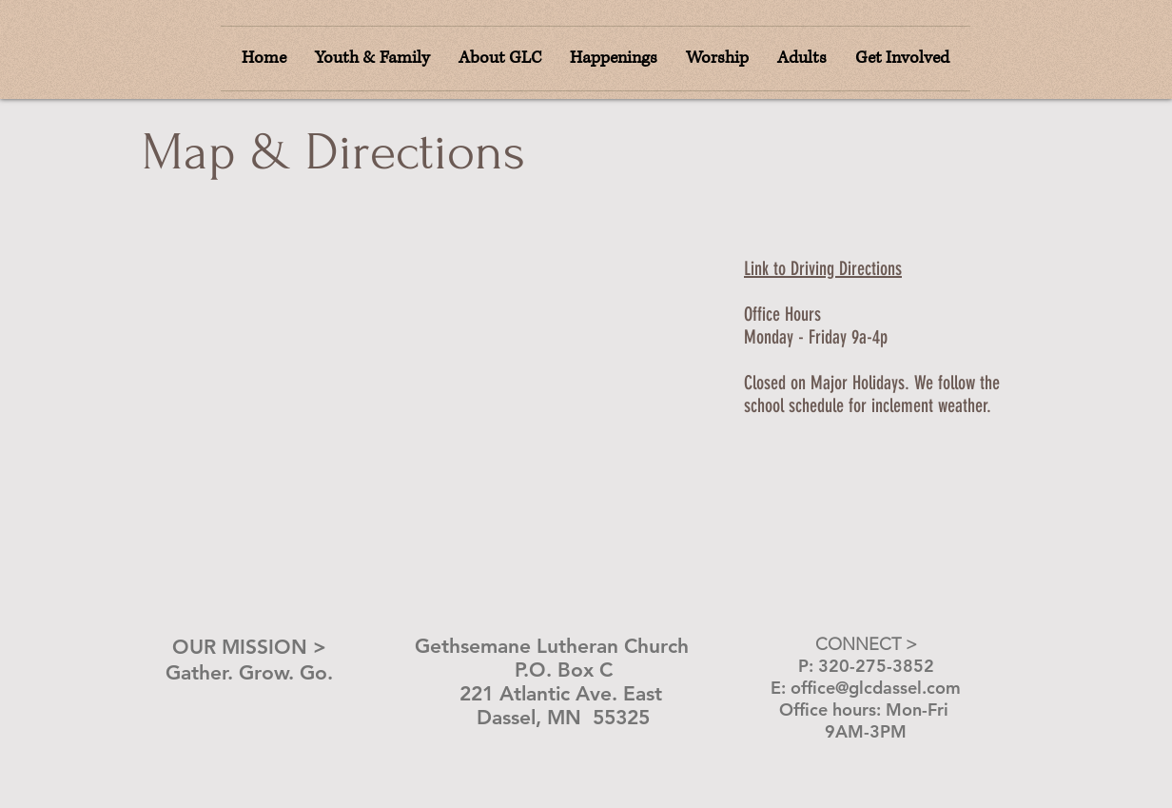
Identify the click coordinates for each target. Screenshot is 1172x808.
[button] (717, 58)
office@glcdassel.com (876, 688)
